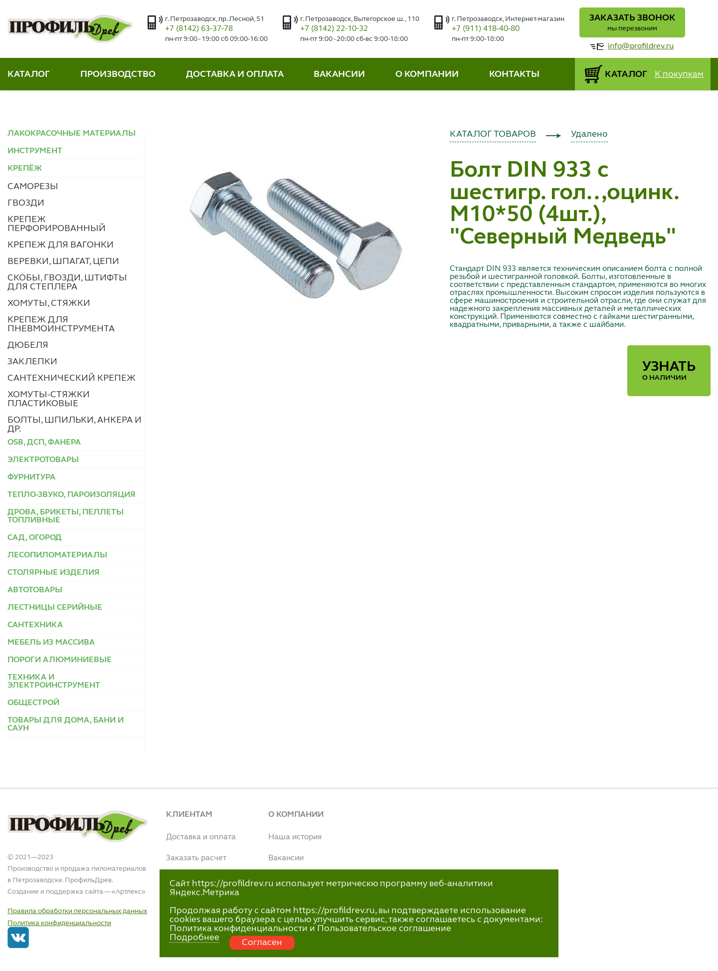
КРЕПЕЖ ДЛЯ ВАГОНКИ (60, 245)
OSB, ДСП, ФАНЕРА (44, 443)
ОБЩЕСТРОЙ (33, 703)
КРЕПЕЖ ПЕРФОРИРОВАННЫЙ (56, 224)
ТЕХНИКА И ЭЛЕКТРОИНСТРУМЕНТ (53, 682)
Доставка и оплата (201, 837)
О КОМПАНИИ (427, 74)
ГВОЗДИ (25, 203)
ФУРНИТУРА (31, 478)
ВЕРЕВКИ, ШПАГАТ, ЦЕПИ (63, 261)
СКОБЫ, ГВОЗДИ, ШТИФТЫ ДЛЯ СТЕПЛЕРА (67, 282)
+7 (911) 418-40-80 (486, 29)
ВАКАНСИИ (339, 74)
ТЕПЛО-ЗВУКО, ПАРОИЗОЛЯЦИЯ (71, 495)
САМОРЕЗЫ (32, 186)
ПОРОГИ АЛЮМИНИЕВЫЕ (59, 660)
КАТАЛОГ (28, 74)
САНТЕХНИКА (35, 625)
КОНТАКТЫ (514, 74)
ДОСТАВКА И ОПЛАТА (235, 74)
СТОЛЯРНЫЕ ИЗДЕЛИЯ (53, 573)
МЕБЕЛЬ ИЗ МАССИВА (51, 643)
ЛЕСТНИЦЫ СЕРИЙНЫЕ (54, 608)
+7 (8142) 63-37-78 (199, 29)
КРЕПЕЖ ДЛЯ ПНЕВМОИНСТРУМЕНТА (61, 324)
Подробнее (194, 937)
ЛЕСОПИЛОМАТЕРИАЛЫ (57, 555)
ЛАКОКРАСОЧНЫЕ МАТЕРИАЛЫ (71, 134)
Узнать (669, 370)
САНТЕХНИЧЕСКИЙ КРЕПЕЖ (71, 378)
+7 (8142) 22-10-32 (334, 29)
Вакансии (286, 858)
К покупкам (679, 74)
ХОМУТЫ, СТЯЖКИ (48, 303)
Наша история (295, 837)
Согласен (262, 942)
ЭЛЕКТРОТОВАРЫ (43, 460)
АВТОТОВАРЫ (34, 590)
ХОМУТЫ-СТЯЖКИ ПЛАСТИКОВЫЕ (48, 399)
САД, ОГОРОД (34, 538)
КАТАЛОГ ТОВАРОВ (493, 134)
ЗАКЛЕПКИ (32, 361)
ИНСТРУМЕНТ (34, 151)
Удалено (589, 134)
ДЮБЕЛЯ (27, 345)
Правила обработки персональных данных (77, 911)
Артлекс (129, 891)
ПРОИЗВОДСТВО (118, 74)
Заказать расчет (196, 858)
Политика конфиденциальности (59, 923)
